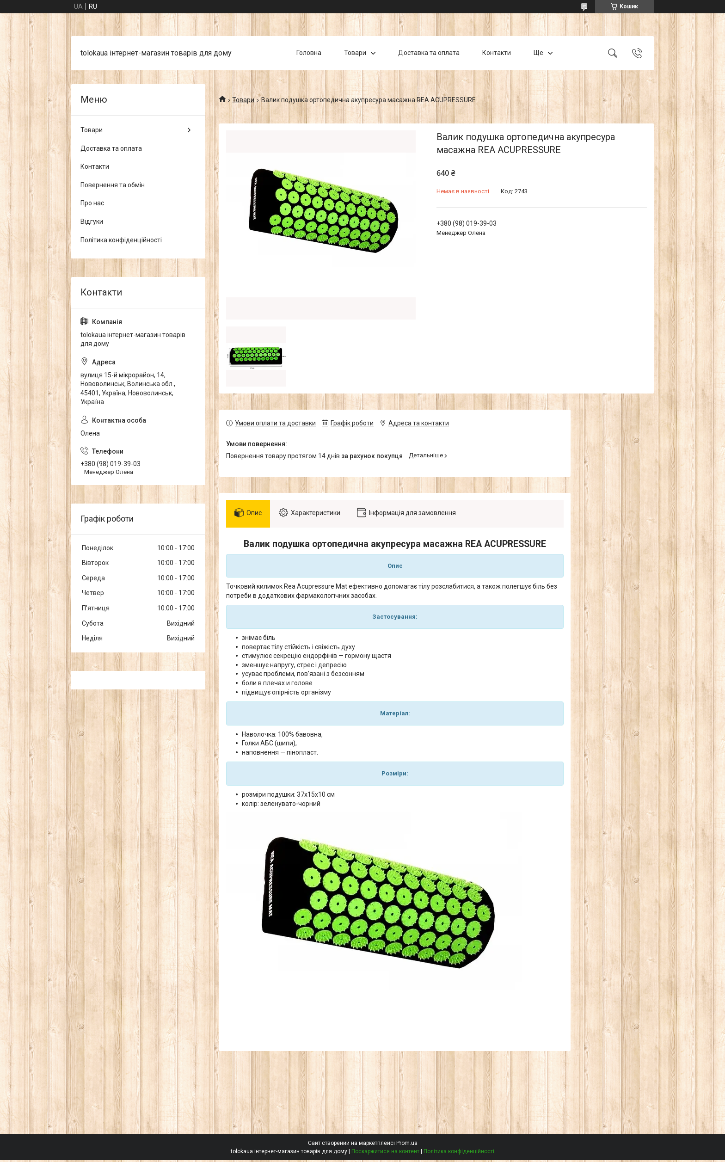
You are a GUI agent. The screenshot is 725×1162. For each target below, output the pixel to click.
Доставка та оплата (429, 52)
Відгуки (91, 221)
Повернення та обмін (112, 185)
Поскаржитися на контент (385, 1153)
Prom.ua (407, 1145)
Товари (355, 52)
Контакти (496, 52)
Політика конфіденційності (121, 240)
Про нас (92, 203)
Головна (308, 52)
